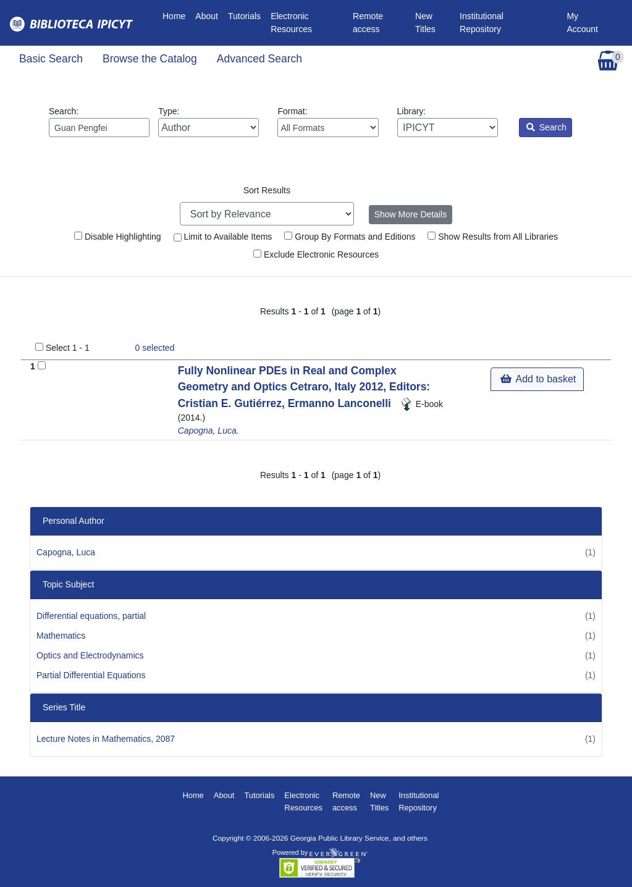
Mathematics (60, 636)
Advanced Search (259, 59)
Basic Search (51, 59)
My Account (582, 22)
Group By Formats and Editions (349, 237)
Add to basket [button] (538, 379)
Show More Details (410, 214)
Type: (208, 121)
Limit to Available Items (223, 237)
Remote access (368, 22)
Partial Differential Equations (90, 675)
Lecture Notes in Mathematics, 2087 (105, 739)
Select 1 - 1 (68, 348)
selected (155, 348)
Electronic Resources (291, 22)
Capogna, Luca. (208, 430)
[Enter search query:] (99, 127)
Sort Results (266, 190)
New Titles (425, 22)
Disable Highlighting (117, 237)
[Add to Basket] (42, 365)
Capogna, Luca (65, 552)
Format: (327, 121)
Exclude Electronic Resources (316, 254)
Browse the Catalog (150, 59)
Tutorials (244, 16)
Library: (447, 121)
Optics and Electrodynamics (90, 655)
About (206, 16)
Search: (99, 121)
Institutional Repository (481, 22)
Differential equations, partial (91, 616)
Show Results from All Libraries (493, 237)
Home (176, 15)
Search (546, 127)
